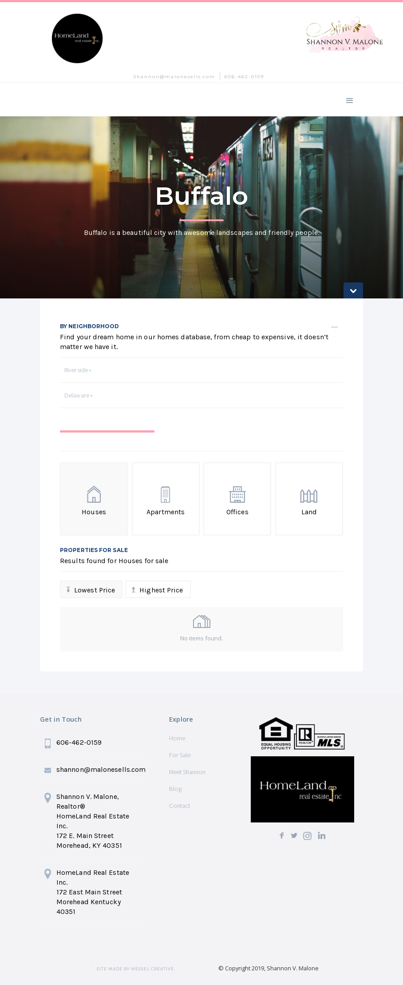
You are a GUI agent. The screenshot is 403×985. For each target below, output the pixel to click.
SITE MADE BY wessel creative (135, 969)
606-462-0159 (244, 76)
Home (177, 738)
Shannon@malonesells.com (174, 76)
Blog (175, 789)
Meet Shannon (187, 772)
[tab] (107, 440)
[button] (349, 99)
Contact (179, 806)
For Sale (179, 755)
